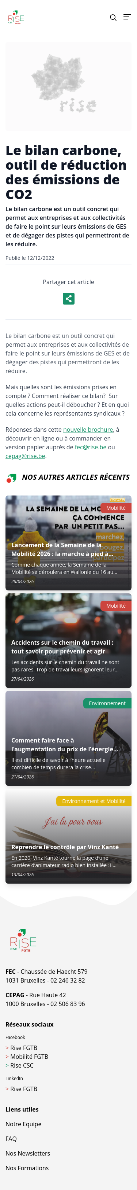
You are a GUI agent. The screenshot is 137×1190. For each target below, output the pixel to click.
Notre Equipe (23, 1124)
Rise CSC (19, 1065)
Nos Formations (27, 1168)
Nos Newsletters (27, 1153)
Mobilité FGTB (26, 1057)
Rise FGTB (21, 1048)
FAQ (11, 1139)
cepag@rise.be (25, 456)
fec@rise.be (91, 447)
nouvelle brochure (88, 429)
